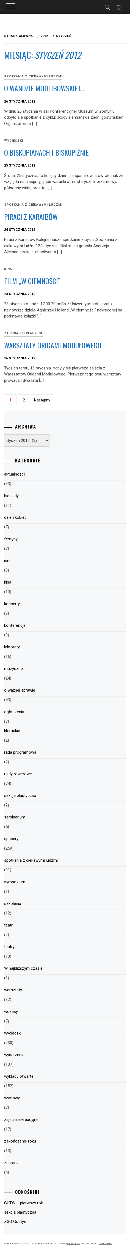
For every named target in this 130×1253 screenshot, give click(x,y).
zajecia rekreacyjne (23, 333)
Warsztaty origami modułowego (52, 345)
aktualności (14, 474)
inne (8, 560)
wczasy (11, 1011)
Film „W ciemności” (32, 281)
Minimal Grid (73, 1243)
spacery (11, 838)
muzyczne (13, 668)
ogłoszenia (14, 711)
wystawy (12, 1097)
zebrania (12, 1162)
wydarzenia (14, 1054)
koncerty (12, 603)
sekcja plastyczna (20, 795)
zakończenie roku (20, 1141)
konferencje (15, 625)
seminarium (14, 817)
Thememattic (105, 1243)
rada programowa (20, 752)
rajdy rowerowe (18, 773)
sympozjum (14, 881)
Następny (42, 400)
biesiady (11, 495)
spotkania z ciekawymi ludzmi (33, 76)
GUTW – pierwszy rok (23, 1202)
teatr (8, 925)
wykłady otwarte (19, 1076)
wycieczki (12, 1033)
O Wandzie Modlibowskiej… (44, 88)
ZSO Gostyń (15, 1221)
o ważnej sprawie (19, 690)
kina (7, 582)
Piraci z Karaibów (31, 216)
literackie (12, 730)
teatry (9, 946)
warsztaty (13, 989)
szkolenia (12, 903)
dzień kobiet (15, 517)
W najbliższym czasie (23, 968)
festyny (11, 539)
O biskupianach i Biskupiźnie (46, 152)
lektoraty (12, 647)
